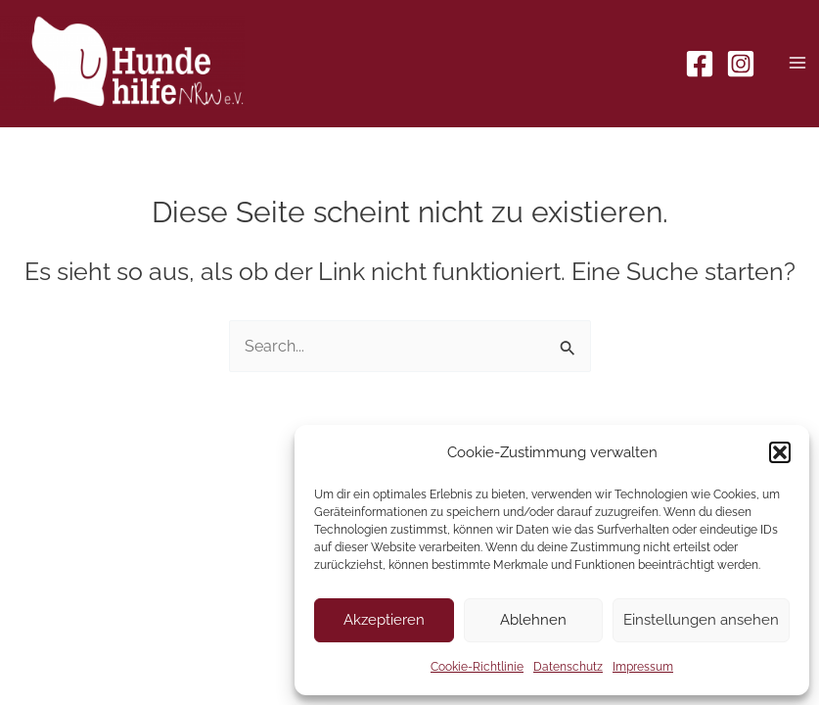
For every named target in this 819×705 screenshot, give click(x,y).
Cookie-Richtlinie (477, 667)
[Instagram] (740, 63)
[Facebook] (699, 63)
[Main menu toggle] (797, 63)
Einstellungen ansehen (701, 620)
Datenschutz (568, 667)
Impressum (643, 667)
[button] (780, 452)
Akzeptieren (384, 620)
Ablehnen (533, 620)
